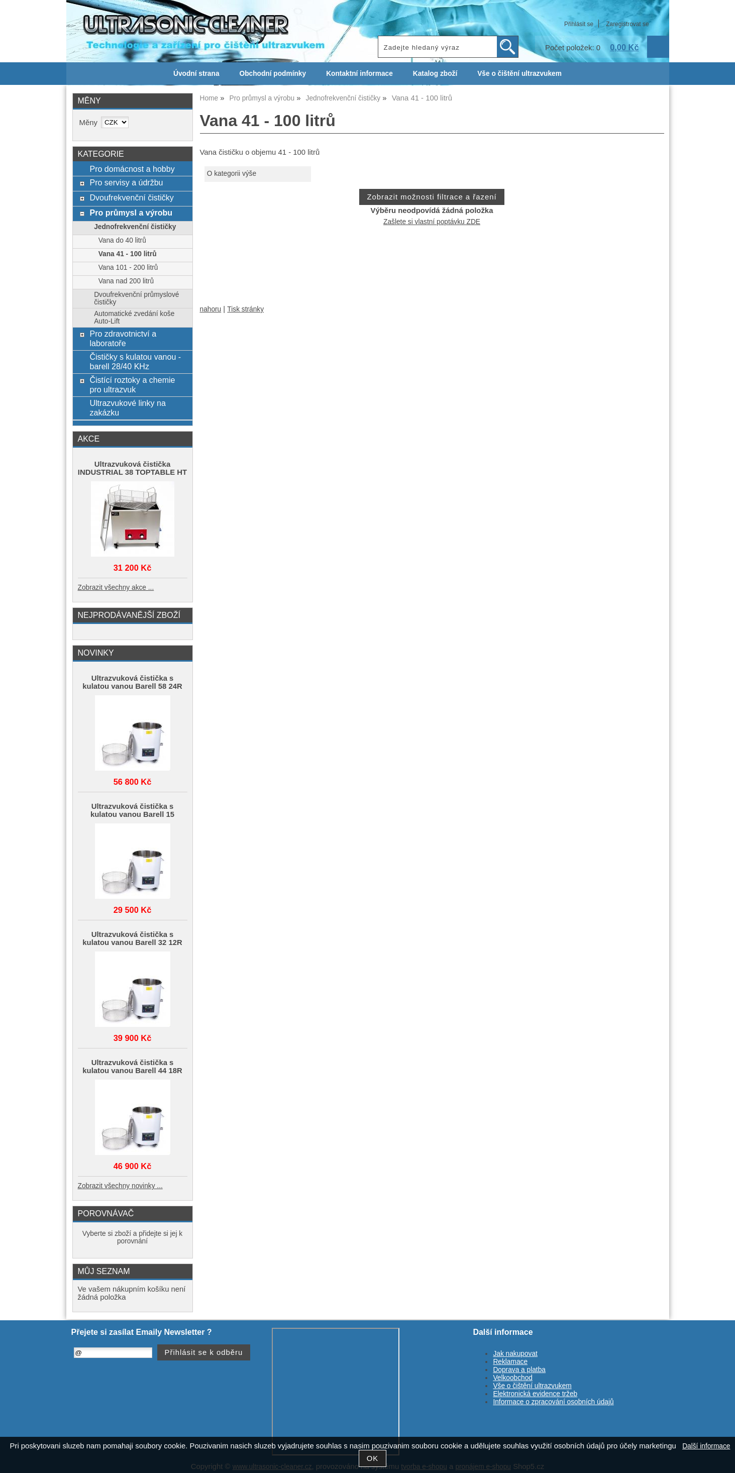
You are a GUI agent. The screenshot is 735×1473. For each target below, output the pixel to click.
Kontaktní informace (359, 73)
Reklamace (510, 1361)
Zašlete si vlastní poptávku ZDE (431, 222)
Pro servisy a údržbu (126, 182)
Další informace (706, 1446)
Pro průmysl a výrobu (130, 212)
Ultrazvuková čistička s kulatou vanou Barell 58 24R (132, 682)
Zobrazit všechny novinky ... (120, 1186)
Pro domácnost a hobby (131, 168)
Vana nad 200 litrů (126, 281)
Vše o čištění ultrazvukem (519, 73)
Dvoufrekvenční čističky (131, 197)
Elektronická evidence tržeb (535, 1394)
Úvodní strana (196, 73)
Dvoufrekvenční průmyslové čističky (136, 298)
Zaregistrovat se (627, 24)
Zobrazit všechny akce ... (116, 587)
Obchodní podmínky (273, 73)
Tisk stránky (245, 309)
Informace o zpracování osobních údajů (553, 1402)
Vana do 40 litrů (122, 240)
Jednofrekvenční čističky (135, 227)
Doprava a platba (519, 1370)
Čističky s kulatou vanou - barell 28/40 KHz (135, 361)
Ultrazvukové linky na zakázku (127, 407)
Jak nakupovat (515, 1353)
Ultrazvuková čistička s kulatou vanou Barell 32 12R (132, 938)
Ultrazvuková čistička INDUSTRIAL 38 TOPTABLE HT (132, 468)
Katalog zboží (435, 73)
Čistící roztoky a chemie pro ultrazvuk (132, 384)
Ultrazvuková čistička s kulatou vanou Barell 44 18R (132, 1067)
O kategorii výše (231, 173)
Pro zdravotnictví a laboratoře (122, 338)
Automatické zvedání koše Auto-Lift (134, 317)
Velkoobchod (513, 1378)
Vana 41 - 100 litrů (127, 254)
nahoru (211, 309)
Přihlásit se (578, 24)
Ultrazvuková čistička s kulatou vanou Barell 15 (132, 810)
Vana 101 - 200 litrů (128, 267)
